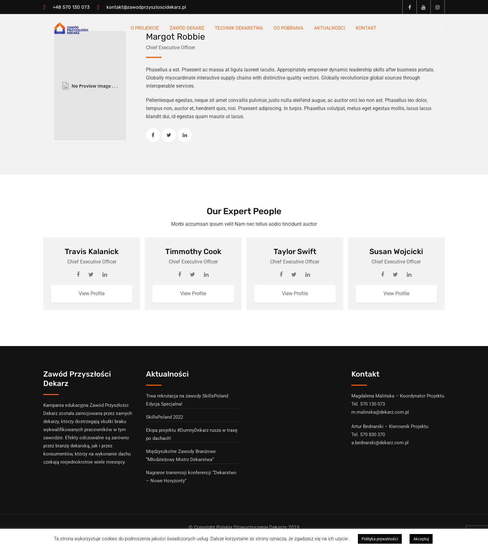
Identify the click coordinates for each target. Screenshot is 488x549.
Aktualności (329, 28)
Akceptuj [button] (421, 539)
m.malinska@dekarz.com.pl (380, 412)
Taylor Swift (295, 251)
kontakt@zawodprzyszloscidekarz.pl (146, 7)
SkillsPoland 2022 (164, 417)
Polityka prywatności (380, 539)
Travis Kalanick (92, 251)
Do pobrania (288, 28)
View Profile (92, 293)
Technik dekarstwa (239, 28)
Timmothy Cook (193, 251)
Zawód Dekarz (187, 28)
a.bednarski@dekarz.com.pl (380, 442)
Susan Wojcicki (396, 251)
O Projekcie (145, 28)
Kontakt (366, 28)
